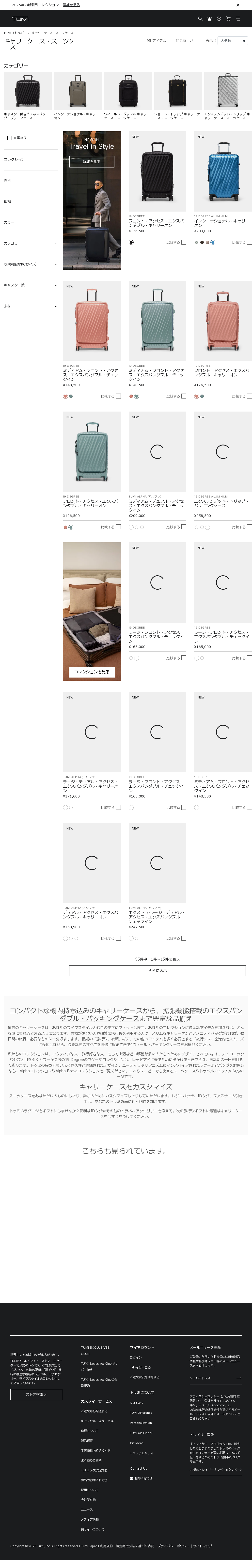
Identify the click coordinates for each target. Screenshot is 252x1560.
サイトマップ (202, 1546)
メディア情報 (90, 1519)
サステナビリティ (142, 1453)
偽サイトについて (93, 1529)
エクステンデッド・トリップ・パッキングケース (221, 503)
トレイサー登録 (140, 1367)
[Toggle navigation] (238, 19)
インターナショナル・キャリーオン (221, 223)
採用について (90, 1490)
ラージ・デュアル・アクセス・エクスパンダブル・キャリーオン (90, 786)
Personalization (141, 1423)
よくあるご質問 (91, 1460)
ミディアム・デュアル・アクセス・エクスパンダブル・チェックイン (156, 506)
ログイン (136, 1357)
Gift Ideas (136, 1443)
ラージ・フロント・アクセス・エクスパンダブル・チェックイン (156, 637)
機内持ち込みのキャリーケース (96, 1011)
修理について (90, 1431)
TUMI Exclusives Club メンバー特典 (99, 1366)
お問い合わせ (143, 1478)
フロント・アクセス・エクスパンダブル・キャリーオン (156, 223)
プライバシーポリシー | (175, 1546)
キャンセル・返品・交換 (97, 1421)
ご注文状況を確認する (144, 1377)
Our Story (136, 1402)
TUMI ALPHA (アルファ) (145, 496)
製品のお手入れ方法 (94, 1480)
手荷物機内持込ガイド (95, 1450)
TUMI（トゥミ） (15, 33)
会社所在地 (88, 1500)
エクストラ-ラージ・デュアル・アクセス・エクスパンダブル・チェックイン (157, 917)
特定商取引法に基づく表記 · (136, 1546)
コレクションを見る (92, 672)
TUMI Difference (141, 1412)
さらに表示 (157, 971)
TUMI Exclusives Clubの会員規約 (99, 1382)
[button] (31, 159)
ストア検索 (34, 1394)
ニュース (87, 1510)
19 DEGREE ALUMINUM (211, 216)
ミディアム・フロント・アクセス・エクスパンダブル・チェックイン (90, 375)
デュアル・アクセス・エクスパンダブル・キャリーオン (90, 915)
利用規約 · (107, 1546)
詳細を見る (71, 5)
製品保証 (87, 1441)
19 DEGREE (137, 216)
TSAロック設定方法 (94, 1470)
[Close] (237, 5)
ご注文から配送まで (94, 1411)
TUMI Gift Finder (141, 1433)
